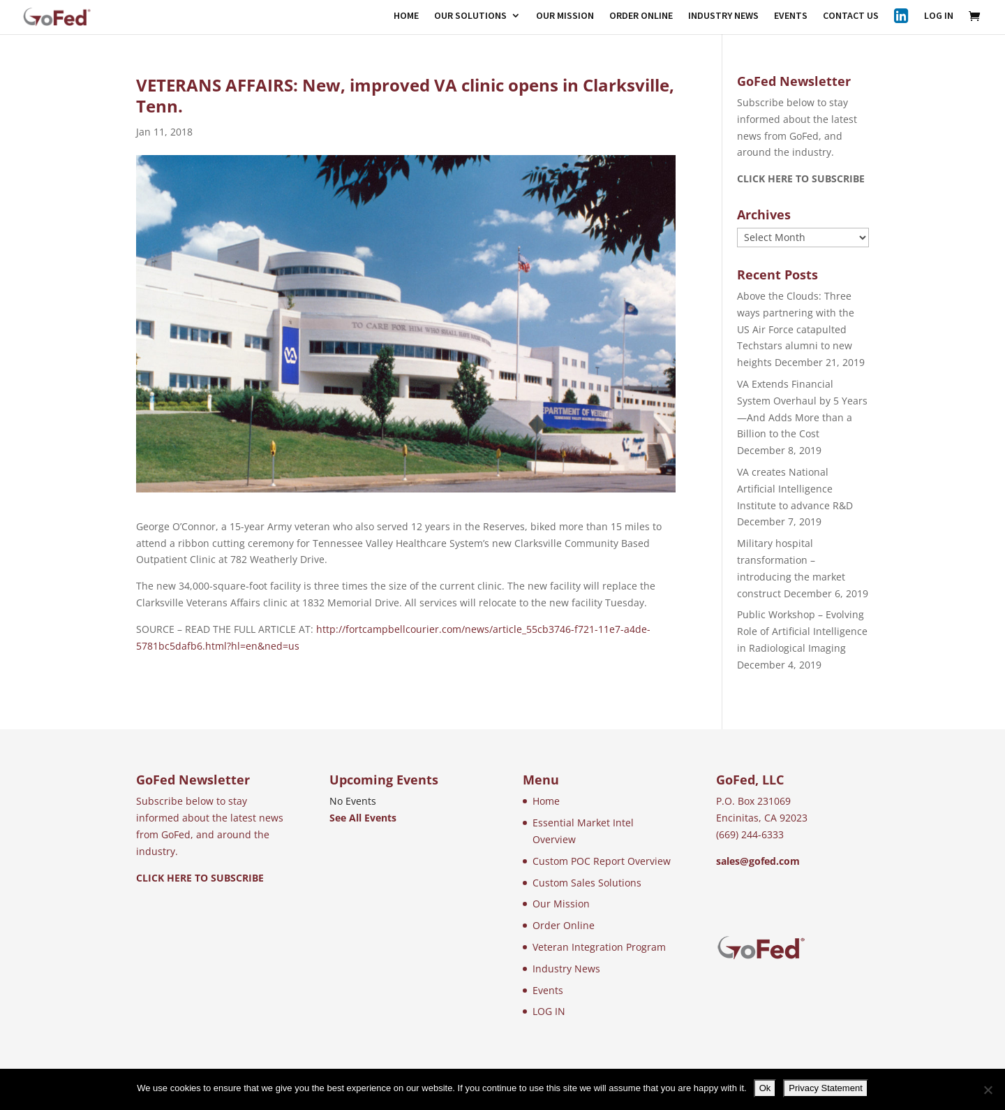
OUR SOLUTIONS (470, 16)
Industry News (566, 968)
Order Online (564, 925)
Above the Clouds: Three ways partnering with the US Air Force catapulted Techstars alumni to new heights (795, 329)
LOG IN (938, 16)
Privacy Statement (826, 1088)
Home (546, 801)
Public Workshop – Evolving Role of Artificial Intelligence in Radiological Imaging (802, 631)
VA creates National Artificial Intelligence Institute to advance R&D (795, 488)
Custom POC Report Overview (602, 861)
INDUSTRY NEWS (723, 16)
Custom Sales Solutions (587, 882)
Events (548, 990)
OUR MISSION (565, 16)
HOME (406, 16)
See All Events (362, 817)
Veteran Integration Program (599, 947)
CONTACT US (851, 16)
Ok (765, 1088)
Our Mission (561, 903)
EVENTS (790, 16)
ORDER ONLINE (641, 16)
